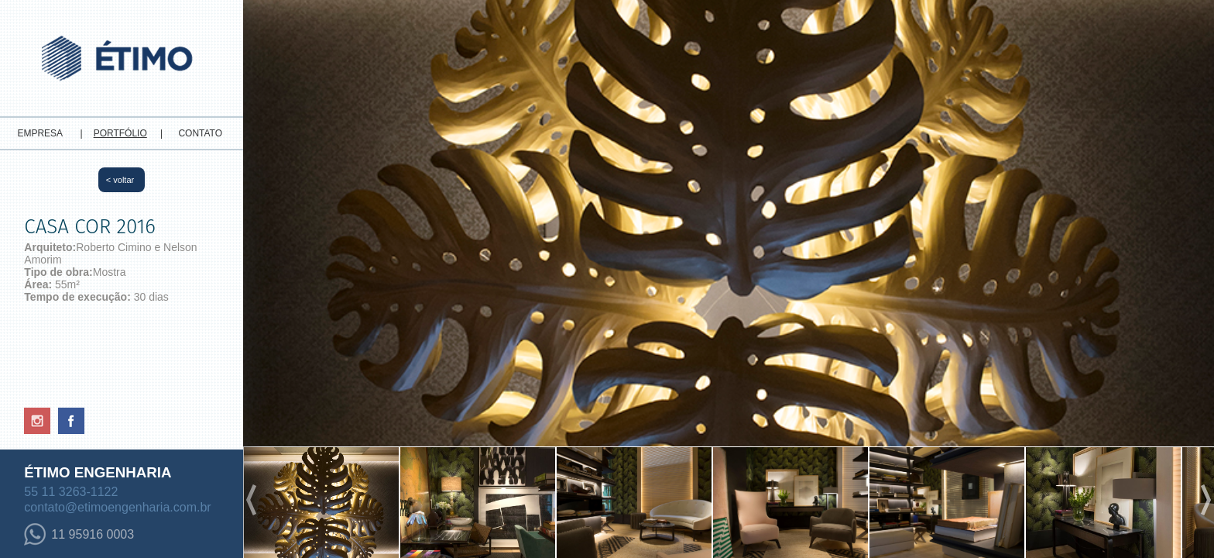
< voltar (120, 179)
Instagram (37, 421)
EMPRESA (40, 133)
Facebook (71, 421)
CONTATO (200, 133)
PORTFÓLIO (120, 133)
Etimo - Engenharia (121, 54)
